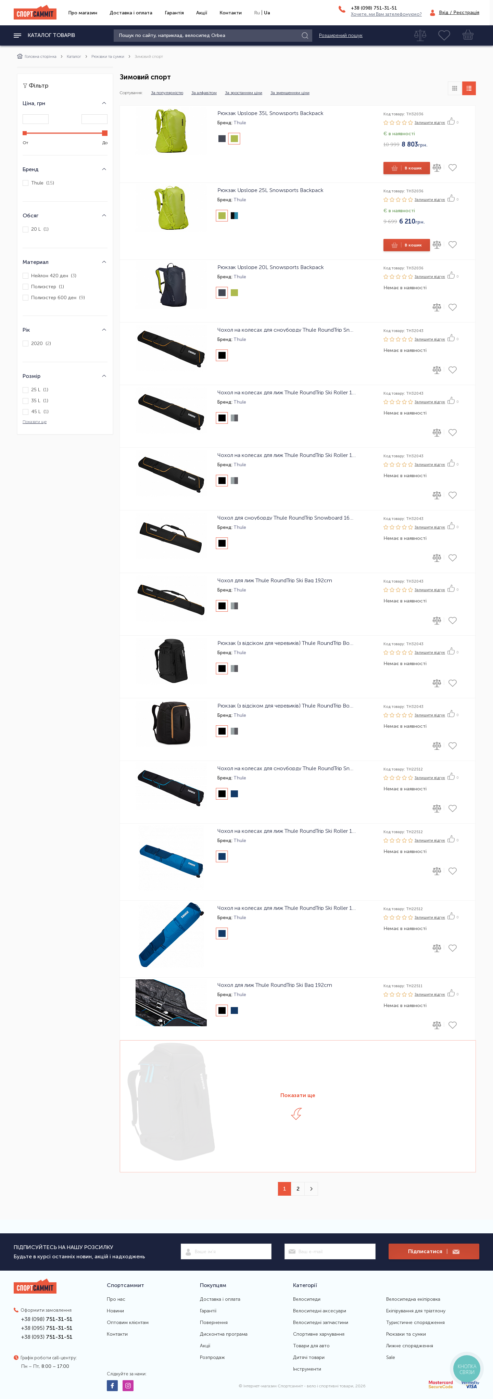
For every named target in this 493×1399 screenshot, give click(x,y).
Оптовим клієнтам (128, 1322)
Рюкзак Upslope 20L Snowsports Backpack (270, 267)
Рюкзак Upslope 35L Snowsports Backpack (270, 113)
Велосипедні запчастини (320, 1322)
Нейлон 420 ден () (49, 276)
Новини (115, 1311)
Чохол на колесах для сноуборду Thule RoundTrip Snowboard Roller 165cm (286, 329)
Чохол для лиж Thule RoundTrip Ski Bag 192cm (274, 580)
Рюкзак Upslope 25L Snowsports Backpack (270, 190)
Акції (201, 13)
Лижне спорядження (409, 1346)
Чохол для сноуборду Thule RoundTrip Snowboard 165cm (286, 517)
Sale (390, 1357)
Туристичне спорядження (415, 1322)
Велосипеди (306, 1299)
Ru (257, 13)
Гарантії (208, 1311)
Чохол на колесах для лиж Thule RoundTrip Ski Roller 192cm (286, 455)
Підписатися (433, 1251)
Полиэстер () (43, 287)
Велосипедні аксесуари (319, 1311)
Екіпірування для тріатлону (415, 1311)
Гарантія (174, 13)
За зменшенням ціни (289, 93)
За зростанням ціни (243, 93)
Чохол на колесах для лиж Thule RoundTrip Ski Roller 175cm (286, 392)
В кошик (406, 168)
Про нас (116, 1299)
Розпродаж (212, 1357)
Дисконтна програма (224, 1334)
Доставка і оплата (131, 13)
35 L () (35, 401)
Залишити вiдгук (430, 123)
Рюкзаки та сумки (107, 56)
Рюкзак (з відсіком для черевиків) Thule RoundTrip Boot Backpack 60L (286, 642)
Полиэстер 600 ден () (54, 298)
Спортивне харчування (318, 1334)
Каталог (74, 56)
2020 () (37, 343)
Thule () (38, 183)
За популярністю (167, 93)
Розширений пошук (341, 35)
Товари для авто (311, 1346)
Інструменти (307, 1369)
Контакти (230, 13)
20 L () (36, 229)
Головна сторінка (36, 56)
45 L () (36, 412)
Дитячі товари (309, 1357)
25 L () (35, 390)
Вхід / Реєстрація (459, 12)
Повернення (214, 1322)
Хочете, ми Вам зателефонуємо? (386, 14)
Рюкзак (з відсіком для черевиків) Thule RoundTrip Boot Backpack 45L (286, 705)
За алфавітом (204, 93)
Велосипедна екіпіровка (413, 1299)
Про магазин (82, 13)
